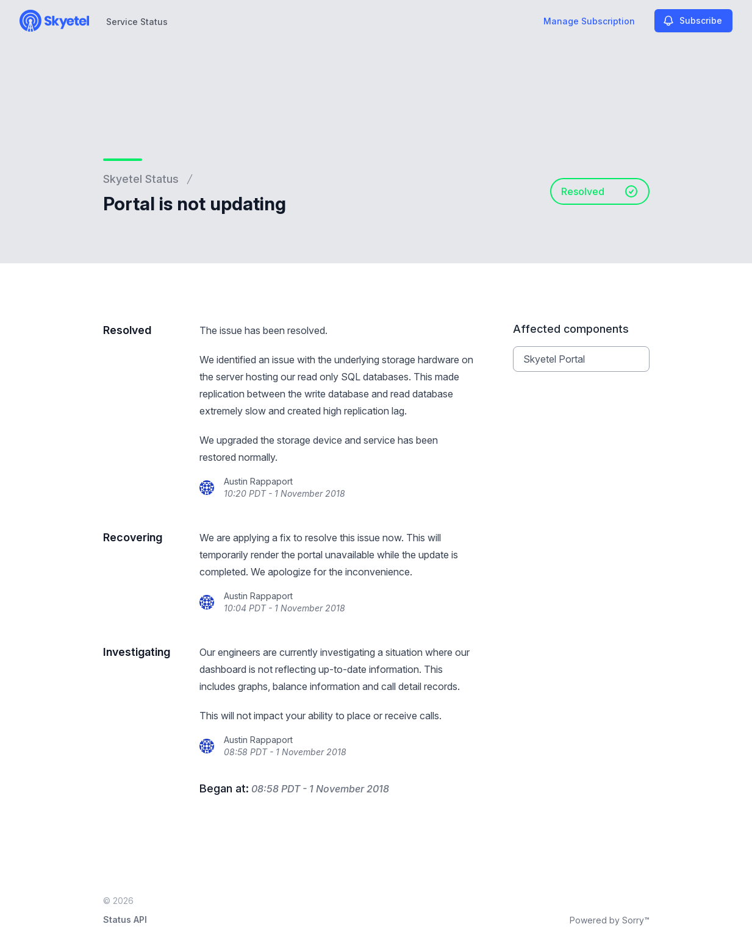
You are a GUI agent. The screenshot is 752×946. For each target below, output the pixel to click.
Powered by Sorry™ (610, 920)
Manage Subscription (589, 21)
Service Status (137, 21)
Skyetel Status (141, 178)
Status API (125, 919)
